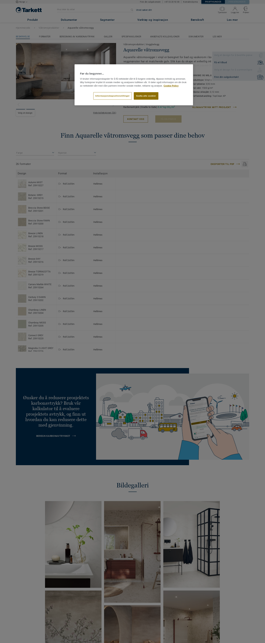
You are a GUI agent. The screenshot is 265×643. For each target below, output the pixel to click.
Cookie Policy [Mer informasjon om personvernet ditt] (170, 86)
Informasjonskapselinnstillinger (112, 96)
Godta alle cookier (146, 96)
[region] (134, 84)
